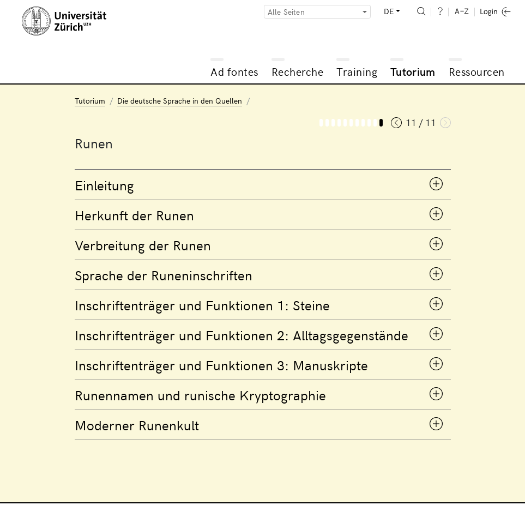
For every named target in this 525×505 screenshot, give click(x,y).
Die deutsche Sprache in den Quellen (179, 100)
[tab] (263, 185)
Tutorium (413, 71)
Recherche (297, 71)
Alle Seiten (286, 12)
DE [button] (389, 11)
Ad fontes (234, 71)
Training (356, 71)
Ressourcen (477, 71)
